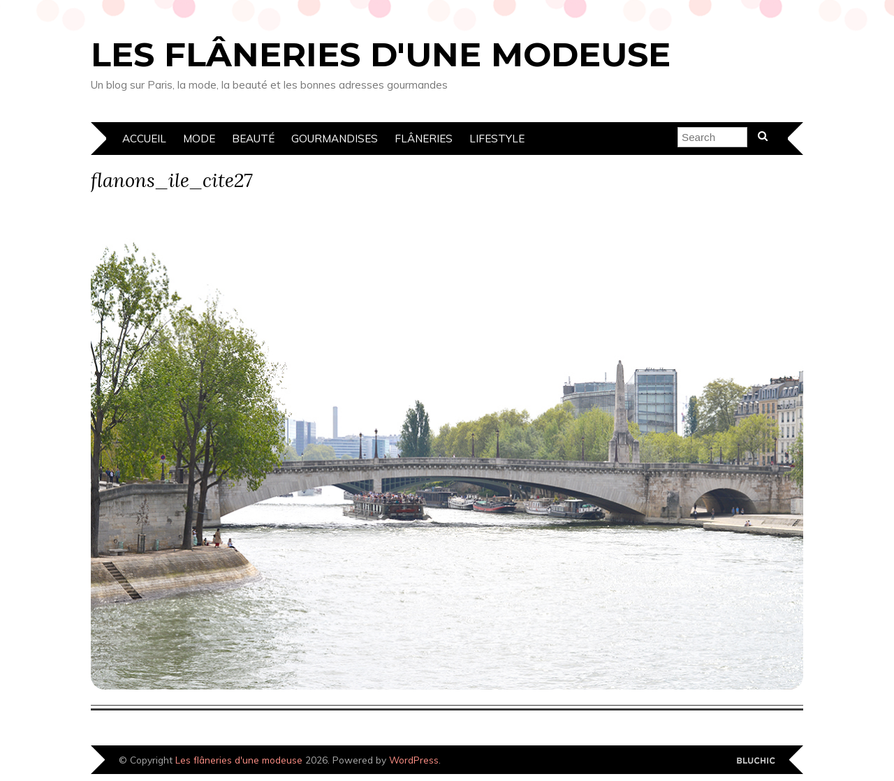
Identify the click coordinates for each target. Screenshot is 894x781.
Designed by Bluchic (756, 761)
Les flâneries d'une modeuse (380, 54)
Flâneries (424, 138)
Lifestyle (497, 138)
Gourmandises (334, 138)
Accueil (144, 138)
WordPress (414, 760)
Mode (199, 138)
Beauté (253, 138)
